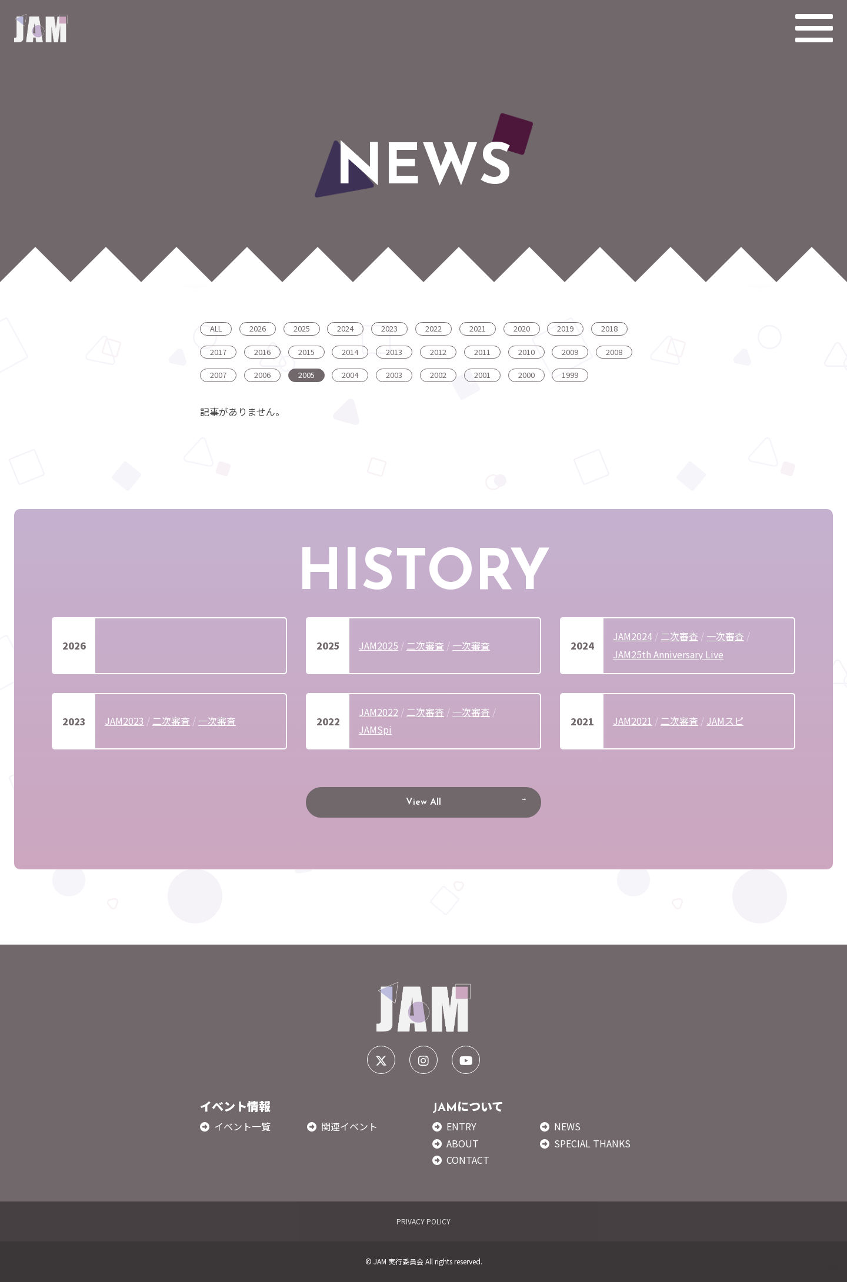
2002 (438, 374)
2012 (438, 351)
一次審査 (471, 645)
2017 (218, 351)
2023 (389, 328)
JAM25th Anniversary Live (668, 654)
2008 (614, 351)
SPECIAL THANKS (592, 1143)
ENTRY (461, 1126)
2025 (302, 328)
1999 (570, 374)
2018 (609, 328)
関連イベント (349, 1126)
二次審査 (425, 645)
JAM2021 (632, 721)
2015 (306, 351)
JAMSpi (375, 729)
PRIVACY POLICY (423, 1221)
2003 (394, 374)
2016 (262, 351)
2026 (257, 328)
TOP (830, 1257)
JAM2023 (124, 721)
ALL (216, 328)
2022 (433, 328)
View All (423, 802)
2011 (482, 351)
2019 (565, 328)
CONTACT (467, 1160)
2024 (345, 328)
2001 (482, 374)
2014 (350, 351)
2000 (526, 374)
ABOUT (462, 1143)
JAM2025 (378, 645)
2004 (350, 374)
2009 (570, 351)
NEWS (567, 1126)
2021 (477, 328)
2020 (521, 328)
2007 (218, 374)
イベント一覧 (242, 1126)
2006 (262, 374)
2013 (394, 351)
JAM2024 (632, 636)
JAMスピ (724, 721)
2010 (526, 351)
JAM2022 (378, 712)
